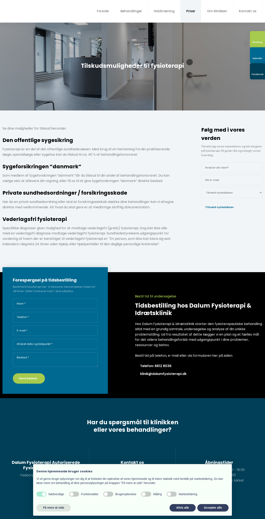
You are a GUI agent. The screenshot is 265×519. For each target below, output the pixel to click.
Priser (190, 11)
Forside (103, 11)
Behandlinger (131, 11)
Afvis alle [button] (182, 507)
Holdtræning (164, 11)
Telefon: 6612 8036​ (155, 366)
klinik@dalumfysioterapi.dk (163, 373)
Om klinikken (217, 11)
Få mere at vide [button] (53, 507)
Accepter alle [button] (213, 507)
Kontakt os (248, 11)
